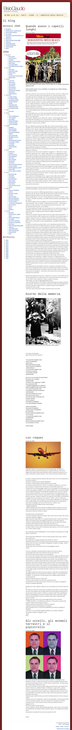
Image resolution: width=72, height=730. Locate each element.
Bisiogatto (8, 29)
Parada (10, 103)
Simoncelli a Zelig (13, 71)
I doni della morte (10, 43)
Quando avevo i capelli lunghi (13, 30)
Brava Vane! (12, 82)
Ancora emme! (12, 196)
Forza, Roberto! (13, 156)
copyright (66, 726)
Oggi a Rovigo (12, 89)
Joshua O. (8, 42)
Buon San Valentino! (14, 200)
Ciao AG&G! (12, 119)
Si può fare (11, 81)
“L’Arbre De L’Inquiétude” (15, 203)
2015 (7, 240)
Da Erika (11, 195)
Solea (67, 724)
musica (52, 15)
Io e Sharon (12, 177)
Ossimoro (11, 209)
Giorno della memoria (11, 32)
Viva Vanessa (12, 84)
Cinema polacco (13, 93)
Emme (10, 208)
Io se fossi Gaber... (13, 64)
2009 (7, 250)
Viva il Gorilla (12, 118)
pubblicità (45, 15)
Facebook (11, 60)
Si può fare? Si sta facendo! (16, 76)
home (7, 15)
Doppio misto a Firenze (14, 61)
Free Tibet (11, 158)
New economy (12, 87)
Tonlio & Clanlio (13, 146)
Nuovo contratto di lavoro (15, 164)
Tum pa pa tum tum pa (14, 185)
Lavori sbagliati (13, 130)
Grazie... (11, 74)
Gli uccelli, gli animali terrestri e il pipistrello (14, 36)
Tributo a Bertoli (13, 101)
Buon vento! (12, 56)
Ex (9, 114)
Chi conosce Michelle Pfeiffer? (14, 133)
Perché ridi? (12, 161)
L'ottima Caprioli (13, 122)
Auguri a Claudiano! (14, 190)
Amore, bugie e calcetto (15, 171)
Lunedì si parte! (13, 97)
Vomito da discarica (11, 45)
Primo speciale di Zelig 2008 (13, 40)
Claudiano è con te (13, 137)
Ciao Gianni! (12, 85)
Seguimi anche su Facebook (63, 728)
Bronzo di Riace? (13, 155)
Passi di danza (12, 204)
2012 (7, 245)
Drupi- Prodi (12, 180)
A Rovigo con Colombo (14, 90)
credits (61, 726)
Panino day (11, 69)
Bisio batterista (13, 179)
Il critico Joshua (13, 166)
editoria (59, 15)
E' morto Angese (13, 201)
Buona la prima (12, 174)
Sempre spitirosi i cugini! (15, 167)
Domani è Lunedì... (13, 193)
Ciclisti (10, 187)
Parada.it (11, 153)
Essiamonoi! (12, 92)
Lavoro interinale (13, 135)
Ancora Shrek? (9, 47)
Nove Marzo (12, 184)
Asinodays (11, 127)
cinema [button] (32, 15)
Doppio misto (12, 72)
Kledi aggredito (12, 129)
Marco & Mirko (12, 159)
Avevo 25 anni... (13, 58)
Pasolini (11, 138)
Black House (12, 63)
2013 (7, 243)
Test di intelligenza (13, 116)
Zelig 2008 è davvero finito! (16, 66)
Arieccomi (11, 111)
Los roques (8, 34)
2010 (7, 248)
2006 (7, 255)
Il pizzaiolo (11, 143)
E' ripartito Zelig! (13, 98)
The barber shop (13, 105)
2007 (7, 253)
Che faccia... (12, 151)
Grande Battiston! (13, 121)
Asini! (7, 48)
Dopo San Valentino (14, 198)
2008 (7, 251)
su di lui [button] (15, 15)
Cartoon (11, 192)
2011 (7, 246)
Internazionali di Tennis (15, 140)
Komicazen (8, 39)
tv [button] (38, 15)
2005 (7, 256)
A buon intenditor (13, 124)
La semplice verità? (14, 100)
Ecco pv (11, 206)
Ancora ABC (12, 169)
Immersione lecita (13, 106)
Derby (10, 148)
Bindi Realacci (12, 182)
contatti (57, 726)
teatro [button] (24, 15)
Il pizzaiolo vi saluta (14, 142)
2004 (7, 258)
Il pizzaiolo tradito (13, 108)
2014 (7, 242)
